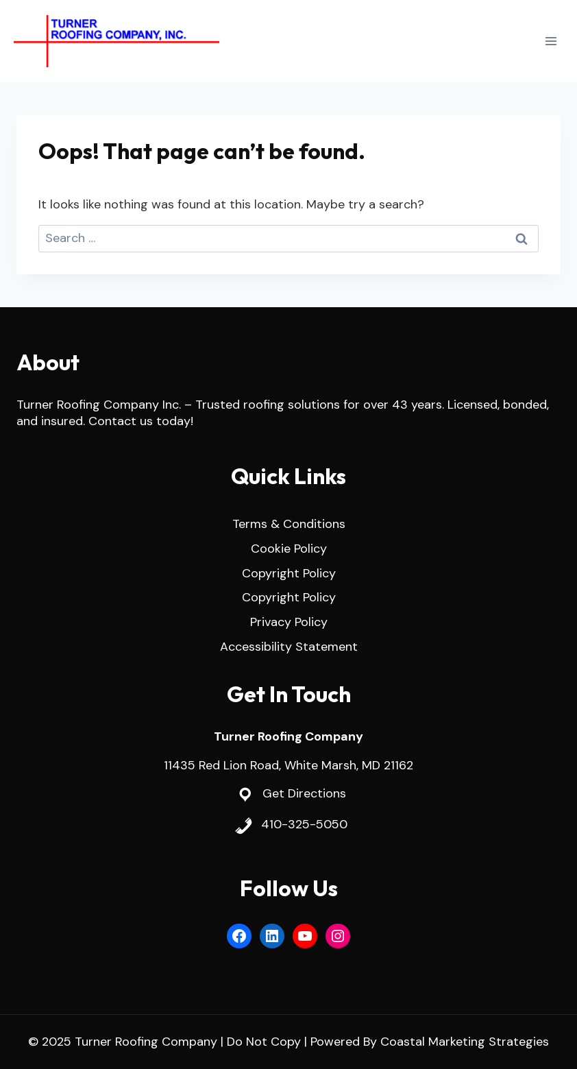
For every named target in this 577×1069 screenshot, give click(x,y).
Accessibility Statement (289, 646)
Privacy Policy (289, 622)
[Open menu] (550, 40)
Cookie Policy (289, 548)
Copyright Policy (289, 573)
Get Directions (304, 793)
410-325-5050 (304, 824)
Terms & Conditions (288, 524)
